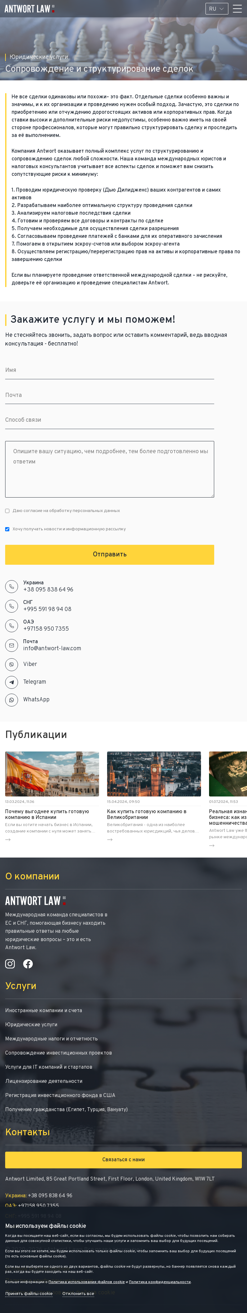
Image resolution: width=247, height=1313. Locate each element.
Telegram (34, 682)
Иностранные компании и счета (43, 1011)
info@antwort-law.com (52, 648)
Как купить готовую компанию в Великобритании (147, 815)
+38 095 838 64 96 (48, 590)
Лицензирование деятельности (43, 1081)
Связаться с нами (123, 1160)
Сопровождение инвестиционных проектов (58, 1053)
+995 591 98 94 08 (47, 609)
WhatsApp (36, 700)
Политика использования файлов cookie (87, 1282)
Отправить (110, 555)
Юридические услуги (31, 1025)
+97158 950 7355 (46, 629)
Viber (30, 664)
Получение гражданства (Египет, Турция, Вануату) (66, 1110)
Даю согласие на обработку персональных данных (62, 511)
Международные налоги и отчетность (51, 1039)
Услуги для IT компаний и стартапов (48, 1067)
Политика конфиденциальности (160, 1282)
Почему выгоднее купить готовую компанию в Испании (47, 815)
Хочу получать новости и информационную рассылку (65, 529)
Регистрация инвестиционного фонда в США (60, 1096)
